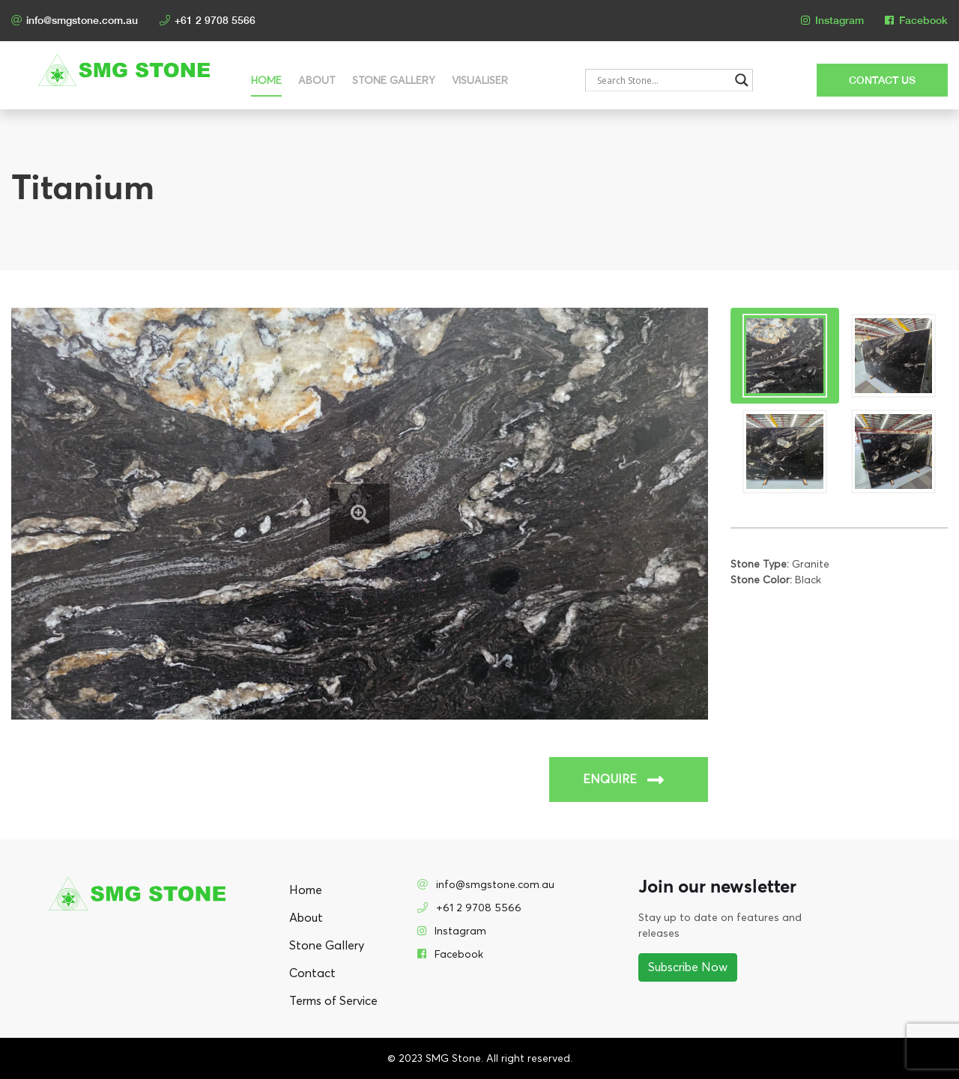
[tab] (784, 356)
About (317, 80)
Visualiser (480, 80)
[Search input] (662, 80)
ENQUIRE (623, 780)
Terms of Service (333, 1001)
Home (266, 80)
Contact (312, 973)
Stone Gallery (393, 80)
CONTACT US (882, 80)
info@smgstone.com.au (74, 20)
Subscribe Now (687, 967)
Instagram (832, 20)
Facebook (916, 20)
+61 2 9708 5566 (207, 20)
